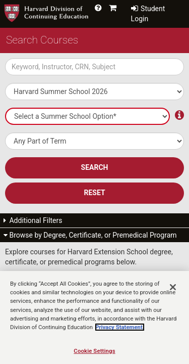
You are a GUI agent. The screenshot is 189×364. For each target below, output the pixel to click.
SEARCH (94, 167)
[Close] (173, 296)
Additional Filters (33, 220)
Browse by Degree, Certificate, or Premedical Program (90, 235)
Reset (94, 193)
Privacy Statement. (119, 335)
